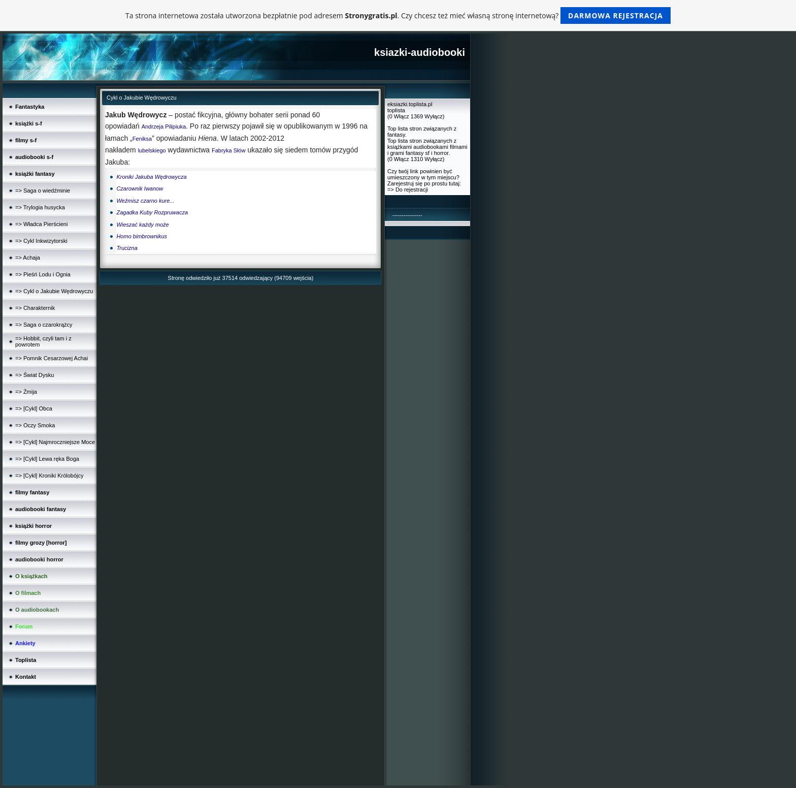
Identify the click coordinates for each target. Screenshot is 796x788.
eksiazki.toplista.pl (410, 104)
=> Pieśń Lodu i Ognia (43, 274)
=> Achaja (27, 258)
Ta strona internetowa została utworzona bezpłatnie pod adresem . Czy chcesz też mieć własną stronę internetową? (398, 15)
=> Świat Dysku (34, 375)
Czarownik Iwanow (139, 188)
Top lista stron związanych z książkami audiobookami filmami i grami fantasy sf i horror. (427, 147)
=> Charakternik (35, 308)
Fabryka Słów (229, 150)
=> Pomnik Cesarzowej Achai (51, 358)
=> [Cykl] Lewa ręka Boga (47, 459)
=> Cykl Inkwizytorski (41, 241)
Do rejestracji (411, 189)
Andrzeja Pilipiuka (164, 126)
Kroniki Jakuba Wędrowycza (151, 177)
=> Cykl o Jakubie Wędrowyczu (54, 291)
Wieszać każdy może (142, 225)
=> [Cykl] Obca (33, 408)
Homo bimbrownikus (141, 236)
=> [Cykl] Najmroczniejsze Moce (55, 442)
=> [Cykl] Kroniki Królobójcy (49, 475)
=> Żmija (26, 392)
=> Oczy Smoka (35, 425)
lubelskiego (152, 150)
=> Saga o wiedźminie (42, 190)
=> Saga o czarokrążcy (44, 325)
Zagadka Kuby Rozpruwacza (152, 212)
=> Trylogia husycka (40, 207)
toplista (396, 110)
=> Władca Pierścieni (41, 224)
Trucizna (126, 248)
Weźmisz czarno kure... (145, 201)
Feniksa (142, 139)
